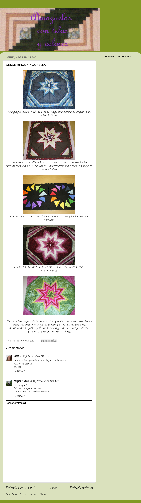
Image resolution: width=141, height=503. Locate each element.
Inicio (53, 488)
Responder (19, 371)
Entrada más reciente (21, 488)
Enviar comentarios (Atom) (33, 494)
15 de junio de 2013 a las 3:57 (44, 381)
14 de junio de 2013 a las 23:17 (34, 356)
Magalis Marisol (21, 381)
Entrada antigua (81, 488)
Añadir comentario (16, 403)
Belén (16, 356)
